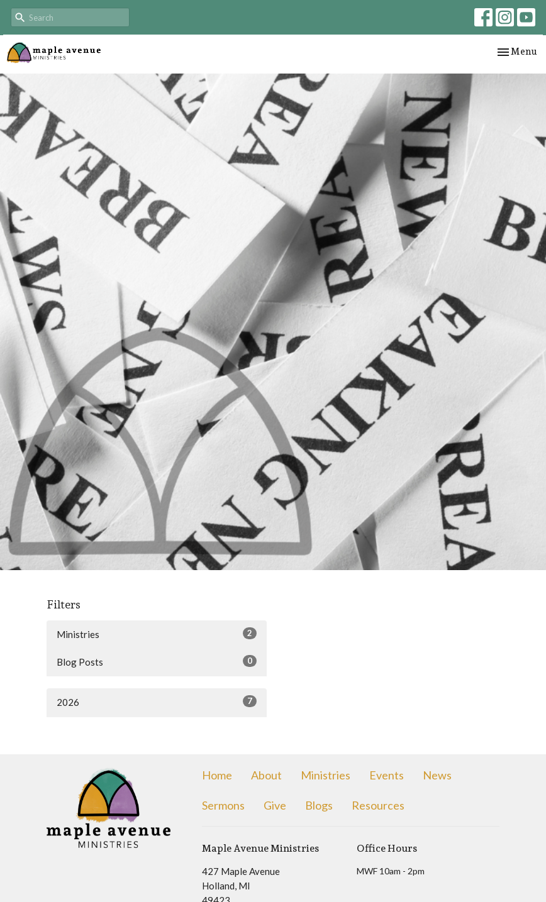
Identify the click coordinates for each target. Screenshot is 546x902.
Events (386, 775)
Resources (378, 805)
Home (217, 775)
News (437, 775)
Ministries (157, 633)
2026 (157, 701)
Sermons (223, 805)
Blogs (319, 805)
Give (275, 805)
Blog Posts (157, 661)
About (266, 775)
